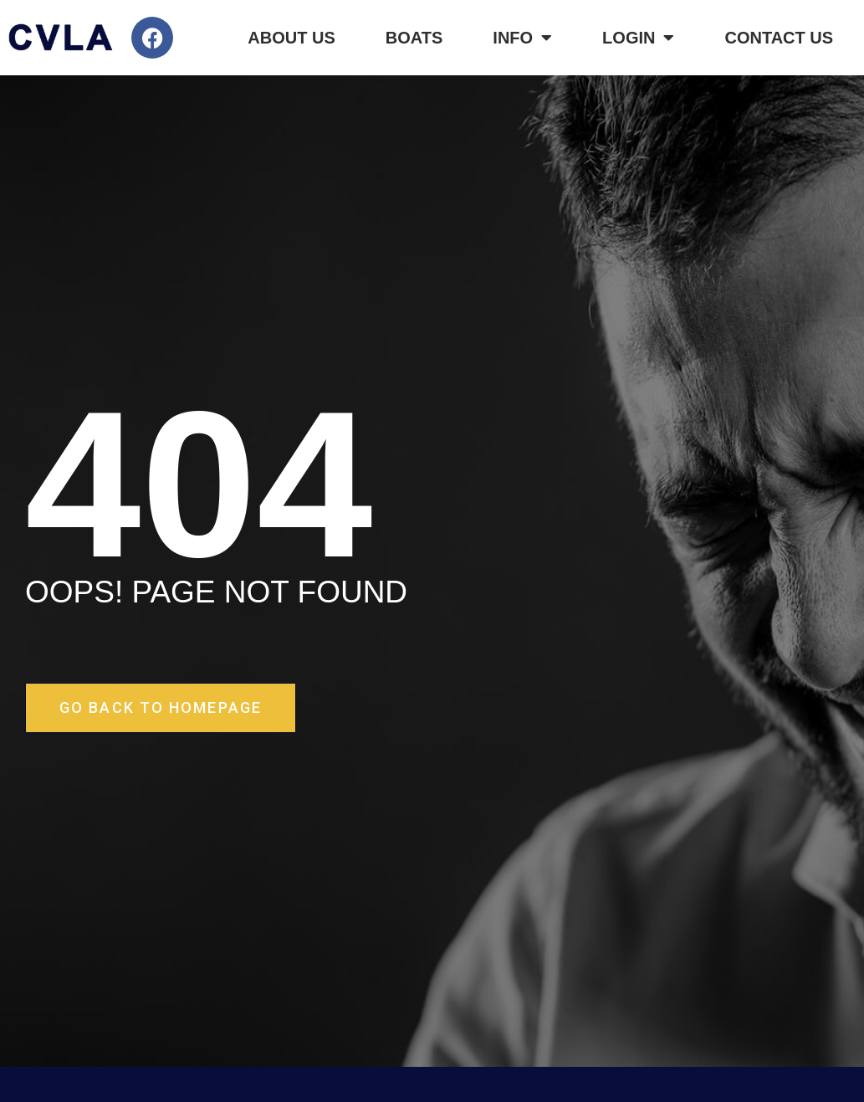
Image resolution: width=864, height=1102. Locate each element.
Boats (414, 37)
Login (638, 37)
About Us (291, 37)
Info (522, 37)
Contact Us (778, 37)
